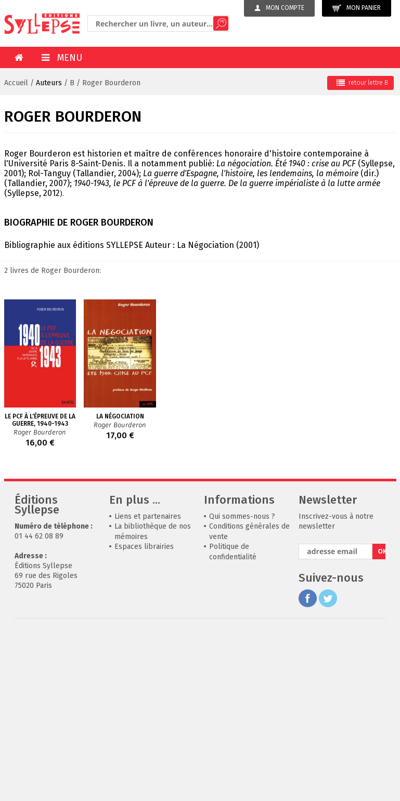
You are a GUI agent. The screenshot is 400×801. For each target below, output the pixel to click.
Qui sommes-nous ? (242, 564)
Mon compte (279, 7)
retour (362, 82)
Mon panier (356, 8)
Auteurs (49, 82)
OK (381, 599)
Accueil (16, 82)
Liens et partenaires (147, 564)
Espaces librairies (144, 594)
